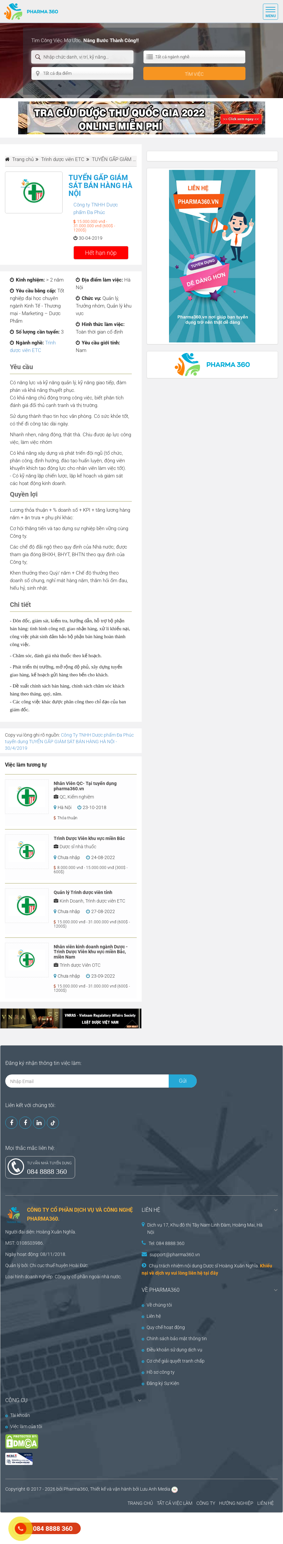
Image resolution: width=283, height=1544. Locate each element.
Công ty (63, 1276)
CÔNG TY (205, 1503)
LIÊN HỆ (265, 1503)
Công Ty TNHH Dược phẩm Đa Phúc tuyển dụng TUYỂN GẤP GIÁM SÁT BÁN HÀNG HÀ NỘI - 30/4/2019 (69, 741)
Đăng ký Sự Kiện (160, 1383)
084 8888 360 (47, 1171)
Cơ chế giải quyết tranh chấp (173, 1361)
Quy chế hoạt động (163, 1327)
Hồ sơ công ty (158, 1372)
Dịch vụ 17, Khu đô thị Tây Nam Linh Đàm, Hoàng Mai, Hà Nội (205, 1228)
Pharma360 (76, 1489)
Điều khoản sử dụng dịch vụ (172, 1349)
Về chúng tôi (157, 1305)
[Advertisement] (120, 1527)
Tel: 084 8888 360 (166, 1243)
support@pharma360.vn (175, 1254)
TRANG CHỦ (140, 1503)
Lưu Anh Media (155, 1489)
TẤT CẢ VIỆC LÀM (174, 1503)
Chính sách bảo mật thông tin (174, 1338)
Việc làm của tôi (23, 1426)
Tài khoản (17, 1415)
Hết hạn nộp (101, 252)
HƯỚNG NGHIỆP (236, 1503)
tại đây (211, 1273)
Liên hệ (151, 1316)
